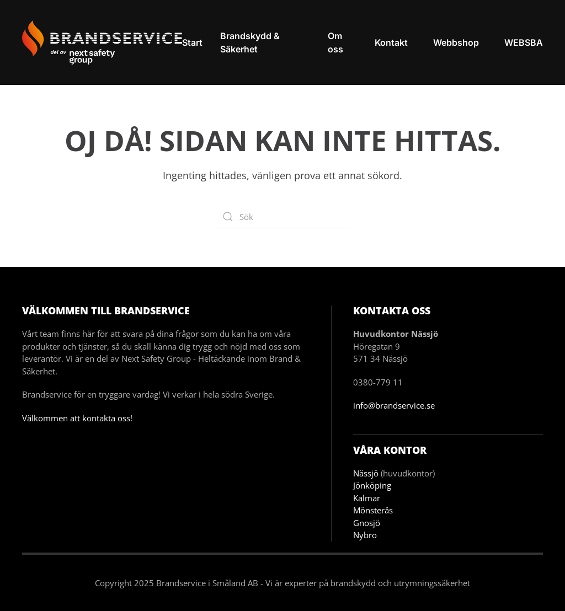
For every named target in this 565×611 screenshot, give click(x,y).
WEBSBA (523, 42)
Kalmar (366, 497)
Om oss (335, 42)
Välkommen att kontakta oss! (77, 418)
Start (192, 42)
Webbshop (456, 42)
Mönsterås (373, 510)
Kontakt (391, 42)
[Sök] (282, 216)
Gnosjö (366, 522)
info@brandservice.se (394, 405)
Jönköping (372, 485)
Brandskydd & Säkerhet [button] (250, 42)
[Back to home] (102, 42)
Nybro (365, 534)
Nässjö (366, 473)
